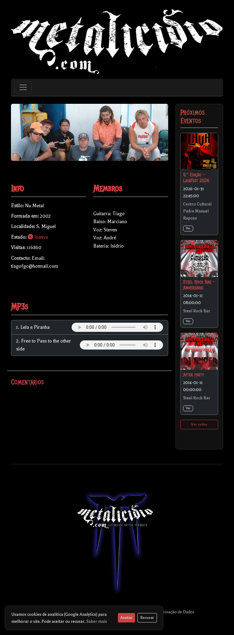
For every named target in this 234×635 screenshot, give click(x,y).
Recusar (147, 617)
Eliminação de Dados (175, 612)
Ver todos (199, 424)
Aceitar (126, 617)
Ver (188, 228)
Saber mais (96, 621)
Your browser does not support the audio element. (117, 327)
